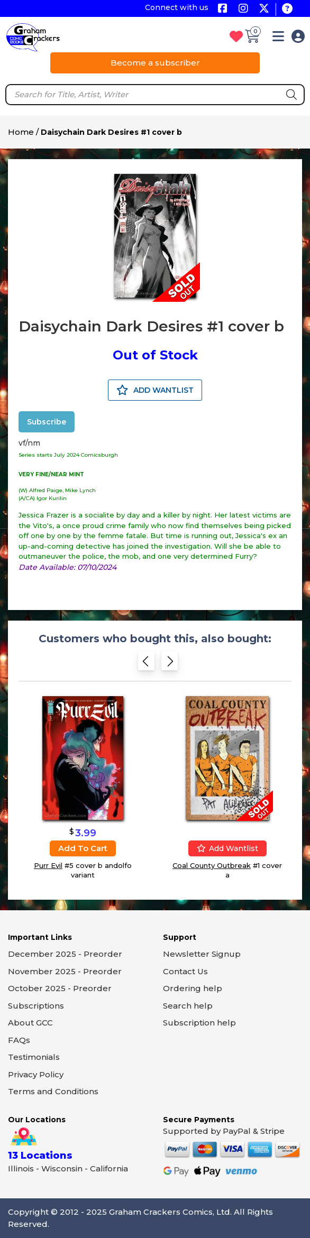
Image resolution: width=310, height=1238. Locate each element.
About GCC (30, 1023)
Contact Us (185, 971)
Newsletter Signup (202, 954)
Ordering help (192, 988)
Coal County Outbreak (211, 865)
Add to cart (82, 848)
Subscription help (199, 1023)
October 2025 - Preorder (60, 988)
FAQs (19, 1040)
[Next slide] (169, 664)
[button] (278, 38)
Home (21, 132)
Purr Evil (48, 865)
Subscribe (46, 422)
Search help (188, 1006)
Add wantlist (227, 848)
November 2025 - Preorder (65, 971)
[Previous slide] (146, 664)
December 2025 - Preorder (65, 954)
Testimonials (34, 1057)
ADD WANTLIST (155, 390)
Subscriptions (36, 1006)
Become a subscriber (155, 63)
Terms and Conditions (53, 1091)
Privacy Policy (35, 1074)
